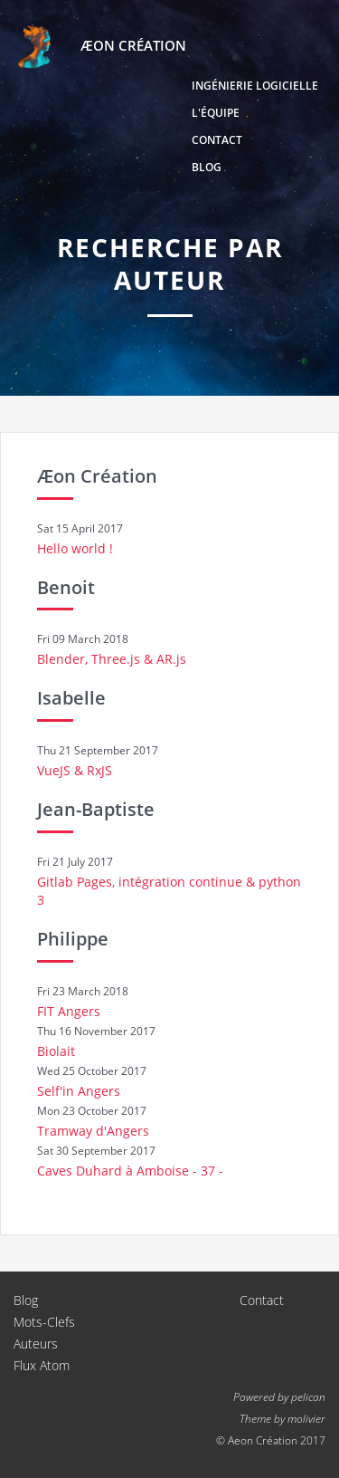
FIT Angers (68, 1011)
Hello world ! (75, 548)
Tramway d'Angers (93, 1130)
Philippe (72, 938)
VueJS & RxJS (74, 770)
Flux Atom (42, 1365)
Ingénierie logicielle (255, 85)
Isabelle (71, 698)
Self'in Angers (78, 1090)
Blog (206, 167)
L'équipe (216, 112)
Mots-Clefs (44, 1321)
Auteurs (36, 1343)
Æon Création (97, 476)
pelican (308, 1396)
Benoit (66, 587)
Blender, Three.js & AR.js (111, 658)
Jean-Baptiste (96, 809)
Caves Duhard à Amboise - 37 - (130, 1170)
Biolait (56, 1051)
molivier (306, 1418)
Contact (217, 140)
